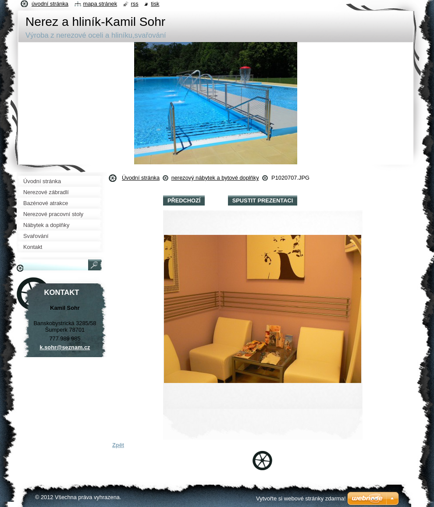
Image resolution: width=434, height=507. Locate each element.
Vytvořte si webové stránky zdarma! (301, 498)
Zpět (118, 445)
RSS (135, 3)
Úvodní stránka (141, 177)
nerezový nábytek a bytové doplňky (215, 177)
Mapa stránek (100, 3)
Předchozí (183, 200)
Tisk (155, 3)
